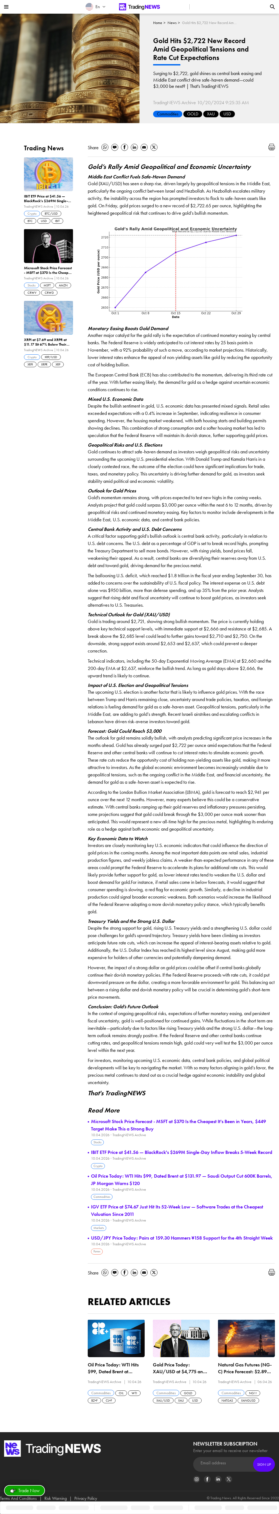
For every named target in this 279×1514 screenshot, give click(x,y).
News (172, 22)
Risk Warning (55, 1498)
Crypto (97, 1166)
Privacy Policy (85, 1498)
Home (157, 22)
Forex (96, 1251)
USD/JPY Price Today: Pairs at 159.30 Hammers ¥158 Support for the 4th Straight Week (182, 1238)
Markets (98, 1228)
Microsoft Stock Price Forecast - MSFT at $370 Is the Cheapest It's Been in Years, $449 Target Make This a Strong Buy (178, 1125)
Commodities (167, 114)
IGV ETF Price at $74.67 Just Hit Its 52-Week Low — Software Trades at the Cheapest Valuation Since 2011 (177, 1210)
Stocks (97, 1142)
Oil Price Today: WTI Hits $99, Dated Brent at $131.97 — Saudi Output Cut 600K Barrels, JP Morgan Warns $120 (181, 1179)
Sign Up (264, 1464)
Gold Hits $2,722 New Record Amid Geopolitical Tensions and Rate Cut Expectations (209, 22)
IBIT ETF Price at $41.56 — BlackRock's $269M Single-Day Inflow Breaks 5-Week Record (181, 1152)
